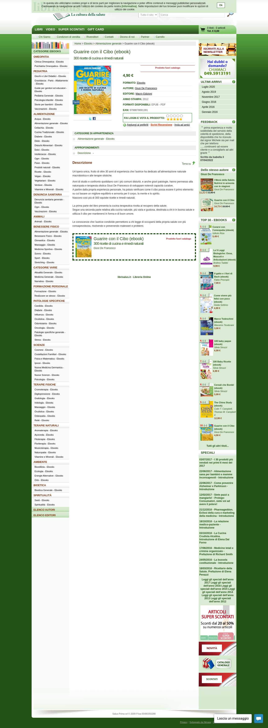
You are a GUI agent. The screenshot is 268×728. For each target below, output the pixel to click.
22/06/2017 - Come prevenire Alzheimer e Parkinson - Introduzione (216, 486)
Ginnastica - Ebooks (45, 240)
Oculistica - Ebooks (44, 319)
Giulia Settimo (221, 305)
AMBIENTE (40, 462)
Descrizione (84, 153)
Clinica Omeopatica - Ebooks (49, 61)
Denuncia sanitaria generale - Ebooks (49, 201)
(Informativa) (129, 6)
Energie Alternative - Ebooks (49, 475)
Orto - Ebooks (42, 480)
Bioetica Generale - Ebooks (48, 490)
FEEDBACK (209, 122)
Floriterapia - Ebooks (45, 443)
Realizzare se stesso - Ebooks (50, 295)
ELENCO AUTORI (44, 509)
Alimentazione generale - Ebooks (96, 138)
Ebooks (141, 82)
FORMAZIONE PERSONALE (51, 286)
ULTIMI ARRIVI (211, 81)
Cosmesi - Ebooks (44, 350)
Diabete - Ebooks (43, 136)
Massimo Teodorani (224, 325)
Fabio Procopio (221, 280)
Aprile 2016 (208, 106)
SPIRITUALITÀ (43, 495)
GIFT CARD (96, 29)
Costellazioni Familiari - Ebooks (50, 354)
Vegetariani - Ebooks (45, 180)
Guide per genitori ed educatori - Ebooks (51, 89)
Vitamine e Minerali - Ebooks (49, 189)
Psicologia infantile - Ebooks (49, 100)
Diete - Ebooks (42, 141)
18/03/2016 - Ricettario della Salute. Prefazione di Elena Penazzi (215, 571)
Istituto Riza (218, 233)
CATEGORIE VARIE (45, 267)
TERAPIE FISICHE (45, 384)
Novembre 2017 (211, 96)
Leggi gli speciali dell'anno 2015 (216, 587)
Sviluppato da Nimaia (200, 722)
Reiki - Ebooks (42, 420)
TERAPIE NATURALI (46, 425)
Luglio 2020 (208, 86)
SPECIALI (208, 452)
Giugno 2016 (209, 101)
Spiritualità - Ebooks (45, 504)
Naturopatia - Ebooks (45, 452)
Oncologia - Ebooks (44, 328)
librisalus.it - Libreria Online (134, 277)
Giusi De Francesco (146, 88)
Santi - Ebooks (42, 500)
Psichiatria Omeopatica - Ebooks (51, 66)
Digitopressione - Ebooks (47, 394)
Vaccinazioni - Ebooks (46, 109)
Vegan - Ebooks (42, 176)
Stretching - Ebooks (44, 262)
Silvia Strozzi (220, 347)
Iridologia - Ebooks (44, 402)
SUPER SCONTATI (71, 29)
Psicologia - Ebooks (44, 379)
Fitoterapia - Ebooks (45, 439)
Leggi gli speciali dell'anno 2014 (218, 590)
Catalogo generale (217, 664)
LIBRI (39, 29)
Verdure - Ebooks (43, 185)
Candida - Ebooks (44, 306)
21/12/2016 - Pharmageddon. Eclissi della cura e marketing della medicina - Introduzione (216, 512)
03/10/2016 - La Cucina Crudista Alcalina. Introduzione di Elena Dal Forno (214, 538)
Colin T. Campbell (223, 409)
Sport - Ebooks (42, 258)
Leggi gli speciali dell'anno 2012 (220, 600)
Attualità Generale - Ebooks (48, 272)
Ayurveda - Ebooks (44, 435)
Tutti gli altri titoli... (217, 445)
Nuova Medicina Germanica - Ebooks (49, 369)
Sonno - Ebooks (43, 253)
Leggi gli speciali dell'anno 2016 (217, 584)
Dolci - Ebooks (42, 149)
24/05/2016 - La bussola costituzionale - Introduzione (216, 561)
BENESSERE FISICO (46, 226)
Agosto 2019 (209, 91)
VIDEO (50, 29)
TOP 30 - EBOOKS (214, 220)
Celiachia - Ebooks (44, 127)
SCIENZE (39, 345)
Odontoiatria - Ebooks (45, 323)
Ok (221, 5)
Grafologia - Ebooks (44, 398)
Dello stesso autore (215, 170)
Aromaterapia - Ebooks (46, 430)
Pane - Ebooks (42, 163)
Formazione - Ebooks (45, 291)
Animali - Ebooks (43, 221)
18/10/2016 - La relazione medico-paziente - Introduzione (214, 524)
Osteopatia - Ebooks (45, 416)
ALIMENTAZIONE (44, 114)
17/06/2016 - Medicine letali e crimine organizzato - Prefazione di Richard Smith (216, 551)
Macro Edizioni (143, 93)
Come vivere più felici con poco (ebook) (222, 298)
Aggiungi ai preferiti (137, 124)
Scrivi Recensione (161, 124)
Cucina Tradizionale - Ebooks (49, 132)
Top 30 (233, 219)
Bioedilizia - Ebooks (44, 467)
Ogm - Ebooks (42, 158)
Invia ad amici (182, 124)
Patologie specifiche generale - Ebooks (50, 334)
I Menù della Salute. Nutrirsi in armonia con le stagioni (224, 183)
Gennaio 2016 (210, 112)
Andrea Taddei (220, 263)
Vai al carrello (203, 30)
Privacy (183, 722)
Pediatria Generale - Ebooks (49, 95)
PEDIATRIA (40, 71)
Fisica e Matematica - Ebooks (49, 358)
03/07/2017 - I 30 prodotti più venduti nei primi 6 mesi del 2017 (216, 462)
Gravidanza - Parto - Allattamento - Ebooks (51, 82)
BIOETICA (40, 485)
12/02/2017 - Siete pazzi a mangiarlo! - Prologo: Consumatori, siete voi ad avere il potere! (214, 499)
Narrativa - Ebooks (44, 281)
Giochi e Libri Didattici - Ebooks (50, 76)
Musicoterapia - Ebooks (46, 448)
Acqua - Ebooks (42, 119)
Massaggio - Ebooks (45, 245)
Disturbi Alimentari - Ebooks (48, 145)
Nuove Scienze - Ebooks (47, 375)
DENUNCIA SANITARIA (48, 194)
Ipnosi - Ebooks (42, 363)
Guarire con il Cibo (224, 200)
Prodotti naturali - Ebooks (47, 167)
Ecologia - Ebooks (44, 471)
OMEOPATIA (41, 56)
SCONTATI (212, 679)
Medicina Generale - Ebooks (49, 277)
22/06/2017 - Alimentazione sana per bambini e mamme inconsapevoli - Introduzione (216, 474)
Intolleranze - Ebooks (45, 154)
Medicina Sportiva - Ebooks (48, 249)
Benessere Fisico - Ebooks (48, 236)
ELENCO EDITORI (45, 515)
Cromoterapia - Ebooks (46, 389)
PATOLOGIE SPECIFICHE (49, 301)
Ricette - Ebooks (43, 172)
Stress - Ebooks (42, 340)
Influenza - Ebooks (44, 314)
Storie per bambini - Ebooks (48, 104)
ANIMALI (39, 216)
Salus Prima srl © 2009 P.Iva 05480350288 (134, 713)
